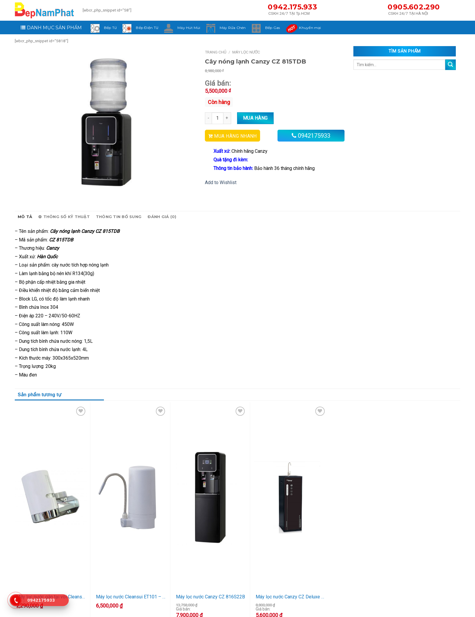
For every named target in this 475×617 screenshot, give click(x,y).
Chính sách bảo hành (285, 610)
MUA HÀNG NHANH (235, 136)
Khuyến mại (310, 27)
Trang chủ (215, 52)
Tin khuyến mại (368, 602)
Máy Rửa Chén (233, 27)
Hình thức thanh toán (374, 610)
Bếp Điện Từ (147, 27)
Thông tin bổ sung (118, 217)
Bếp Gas (272, 27)
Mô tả (25, 217)
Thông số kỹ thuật (64, 217)
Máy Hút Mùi (188, 27)
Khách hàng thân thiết (285, 602)
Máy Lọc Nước (246, 52)
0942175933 (314, 135)
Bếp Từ (110, 27)
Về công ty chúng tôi (195, 602)
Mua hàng (255, 118)
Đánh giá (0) (162, 217)
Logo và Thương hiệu (196, 610)
